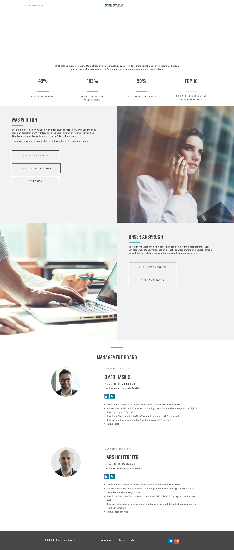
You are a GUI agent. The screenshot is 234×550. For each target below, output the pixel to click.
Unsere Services (60, 5)
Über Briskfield (34, 5)
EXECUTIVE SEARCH (36, 155)
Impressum (106, 540)
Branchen (84, 5)
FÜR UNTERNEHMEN (152, 267)
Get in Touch (201, 5)
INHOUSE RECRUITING (36, 168)
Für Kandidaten (147, 5)
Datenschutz (126, 540)
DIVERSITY (36, 181)
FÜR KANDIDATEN (152, 279)
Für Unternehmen (174, 5)
